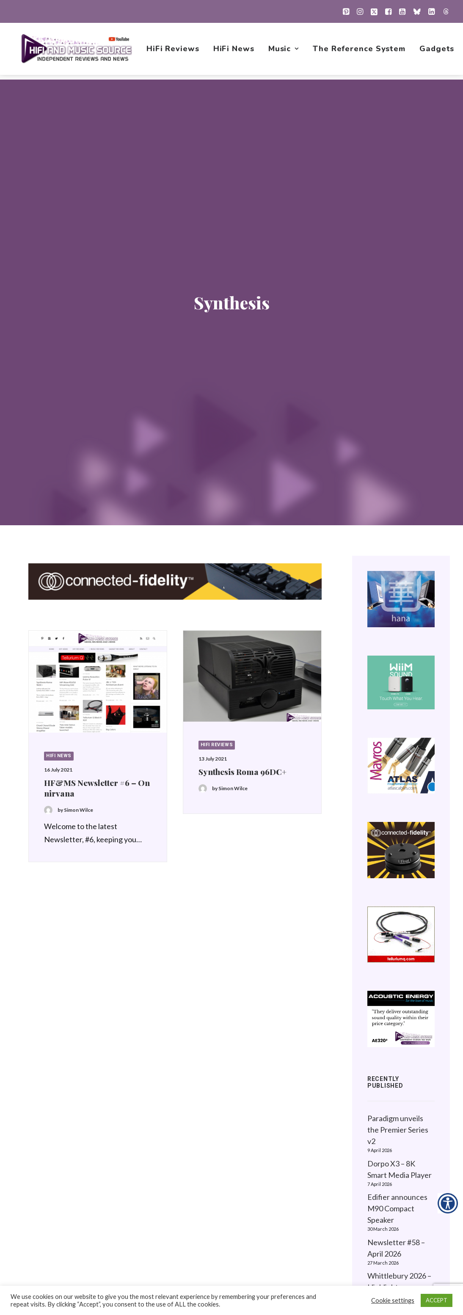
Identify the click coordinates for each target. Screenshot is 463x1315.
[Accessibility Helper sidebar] (448, 1203)
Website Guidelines (397, 1151)
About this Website (397, 1138)
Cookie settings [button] (392, 1300)
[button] (346, 11)
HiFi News (234, 51)
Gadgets (437, 51)
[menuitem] (346, 11)
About (274, 1218)
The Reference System (360, 51)
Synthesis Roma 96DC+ (242, 441)
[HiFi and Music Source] (77, 51)
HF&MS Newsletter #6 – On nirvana (97, 458)
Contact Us (282, 1231)
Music (284, 51)
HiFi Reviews (173, 51)
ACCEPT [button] (436, 1300)
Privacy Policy (388, 1124)
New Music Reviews (297, 1178)
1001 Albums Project (298, 1164)
